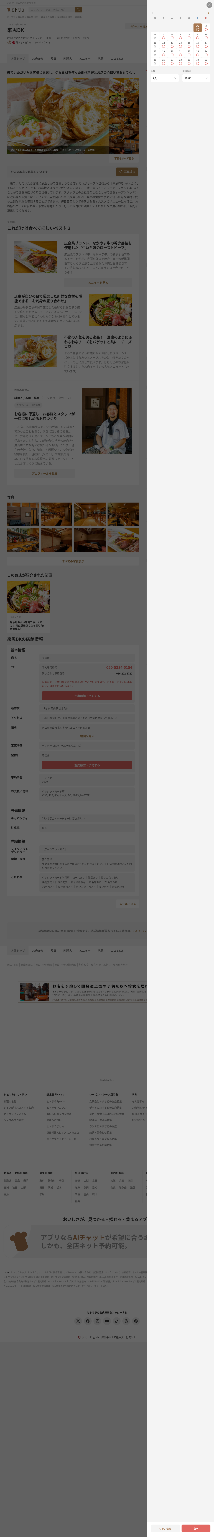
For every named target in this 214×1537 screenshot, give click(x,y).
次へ (195, 1528)
